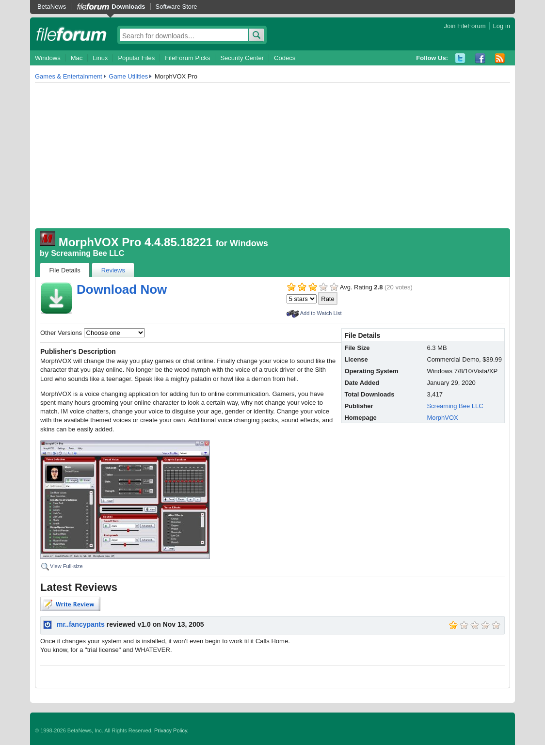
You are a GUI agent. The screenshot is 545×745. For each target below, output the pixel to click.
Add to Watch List (321, 313)
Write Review (70, 604)
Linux (100, 58)
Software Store (176, 6)
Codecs (284, 58)
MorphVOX (442, 417)
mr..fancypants (81, 624)
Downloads (128, 6)
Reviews (113, 270)
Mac (77, 58)
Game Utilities (128, 76)
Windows (48, 58)
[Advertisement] (272, 155)
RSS (500, 58)
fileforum (71, 34)
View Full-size (66, 566)
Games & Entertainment (68, 76)
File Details (64, 270)
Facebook (480, 58)
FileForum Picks (187, 58)
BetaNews (51, 6)
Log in (501, 26)
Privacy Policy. (171, 730)
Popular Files (136, 58)
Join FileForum (465, 26)
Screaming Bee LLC (87, 253)
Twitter (460, 58)
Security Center (242, 58)
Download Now (122, 289)
